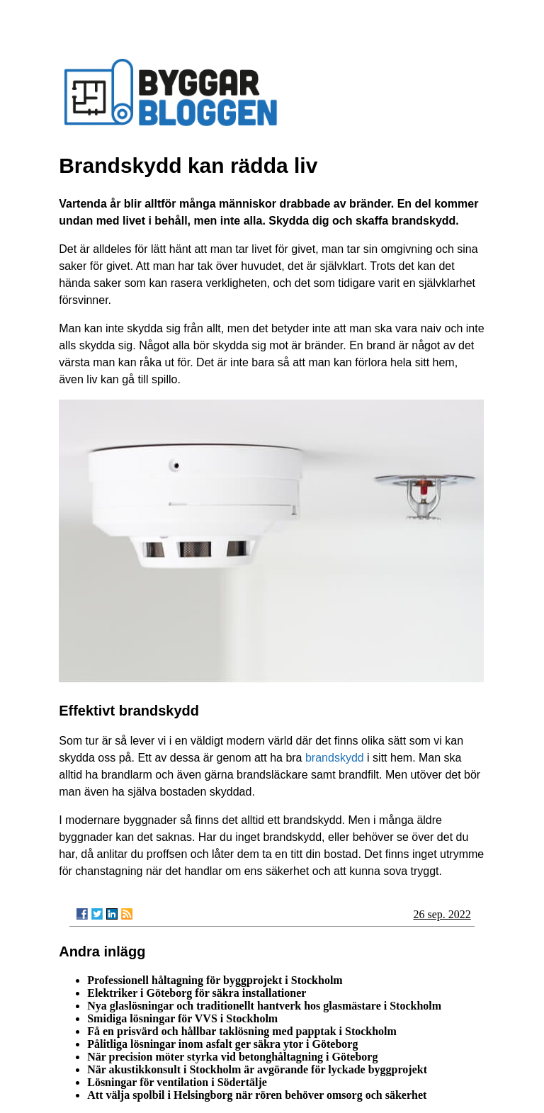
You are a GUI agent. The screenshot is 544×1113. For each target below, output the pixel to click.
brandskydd (334, 758)
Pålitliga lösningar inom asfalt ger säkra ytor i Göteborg (222, 1044)
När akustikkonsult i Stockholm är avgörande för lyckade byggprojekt (257, 1069)
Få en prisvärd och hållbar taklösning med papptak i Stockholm (242, 1031)
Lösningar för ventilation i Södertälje (177, 1082)
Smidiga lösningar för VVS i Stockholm (182, 1018)
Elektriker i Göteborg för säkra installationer (196, 993)
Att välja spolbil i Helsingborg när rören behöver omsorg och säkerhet (256, 1095)
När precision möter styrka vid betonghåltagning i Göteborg (232, 1057)
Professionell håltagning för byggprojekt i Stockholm (214, 980)
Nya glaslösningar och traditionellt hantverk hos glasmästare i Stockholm (264, 1006)
